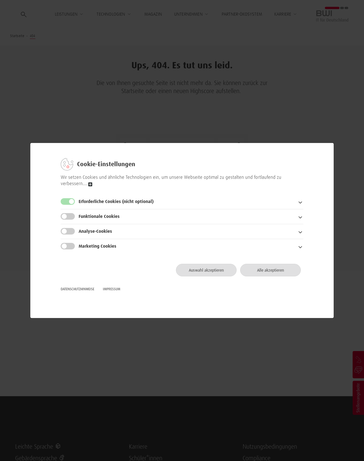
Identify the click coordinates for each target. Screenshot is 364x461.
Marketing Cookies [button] (97, 246)
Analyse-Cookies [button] (95, 231)
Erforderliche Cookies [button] (116, 201)
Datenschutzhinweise (77, 289)
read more (90, 184)
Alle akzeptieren (270, 270)
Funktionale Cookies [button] (99, 216)
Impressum (111, 289)
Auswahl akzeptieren (206, 270)
